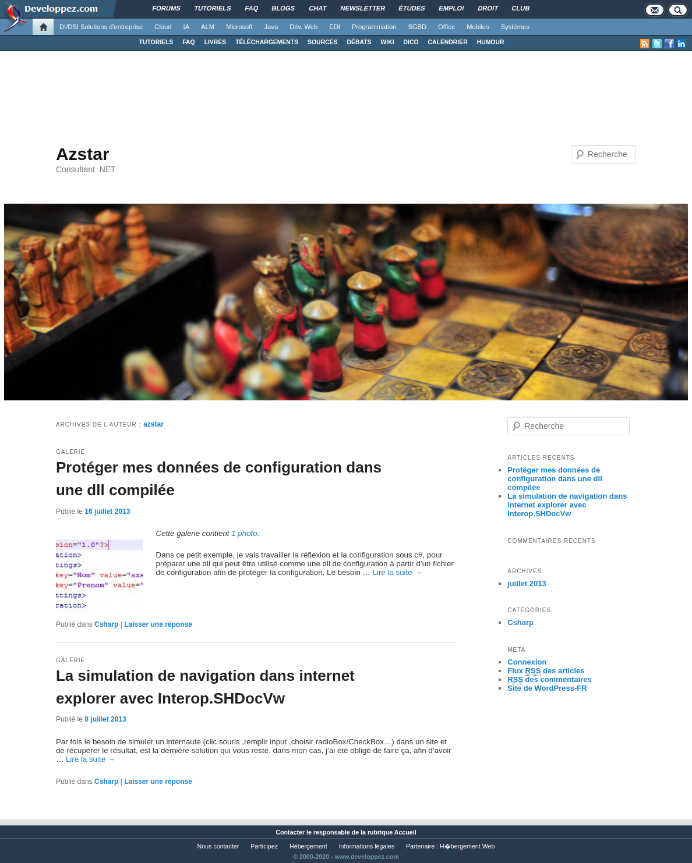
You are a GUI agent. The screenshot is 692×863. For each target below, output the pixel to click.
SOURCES (322, 42)
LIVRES (215, 42)
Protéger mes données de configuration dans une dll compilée (554, 479)
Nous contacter (218, 846)
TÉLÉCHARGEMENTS (266, 42)
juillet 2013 (526, 583)
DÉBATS (359, 42)
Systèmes (515, 26)
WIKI (387, 42)
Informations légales (366, 846)
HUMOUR (490, 42)
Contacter (290, 832)
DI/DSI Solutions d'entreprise (101, 26)
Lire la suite (397, 572)
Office (446, 26)
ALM (207, 26)
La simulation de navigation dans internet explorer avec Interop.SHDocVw (567, 505)
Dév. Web (303, 26)
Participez (264, 846)
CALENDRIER (448, 42)
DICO (411, 42)
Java (271, 26)
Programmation (374, 26)
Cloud (162, 26)
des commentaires (549, 679)
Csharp (106, 624)
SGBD (417, 26)
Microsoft (239, 26)
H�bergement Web (467, 846)
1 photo (244, 533)
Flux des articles (545, 671)
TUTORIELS (156, 42)
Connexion (526, 662)
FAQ (188, 42)
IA (186, 26)
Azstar (83, 154)
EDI (334, 26)
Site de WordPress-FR (547, 688)
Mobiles (478, 26)
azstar (153, 424)
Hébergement (308, 846)
